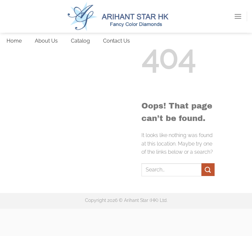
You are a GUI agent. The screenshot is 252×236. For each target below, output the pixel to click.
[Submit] (208, 169)
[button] (238, 16)
